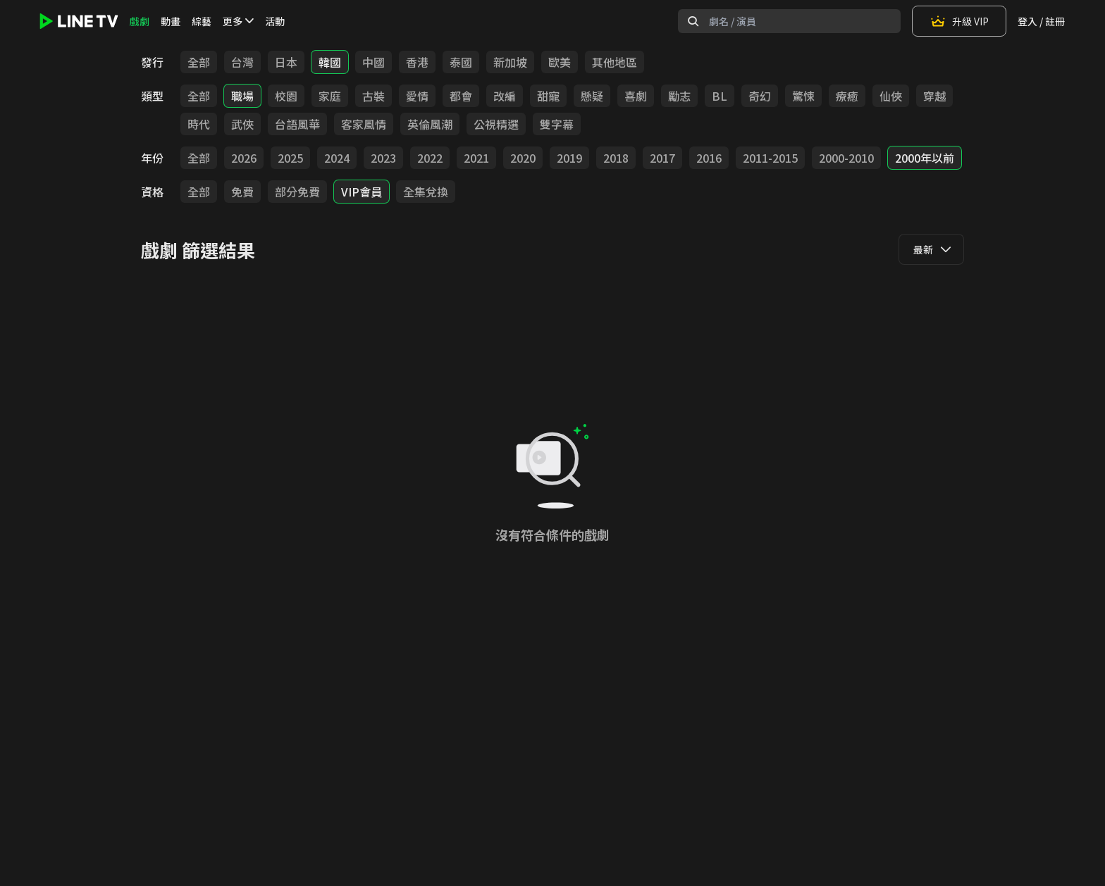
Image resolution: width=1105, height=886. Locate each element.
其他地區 (614, 62)
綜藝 (201, 21)
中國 (373, 62)
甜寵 (548, 95)
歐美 (559, 62)
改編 (504, 95)
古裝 (373, 95)
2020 (523, 157)
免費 (242, 191)
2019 (569, 157)
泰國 (461, 62)
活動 (275, 21)
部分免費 (297, 191)
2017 (662, 157)
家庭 (330, 95)
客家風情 (363, 124)
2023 (383, 157)
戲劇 (139, 21)
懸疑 (592, 95)
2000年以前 (924, 157)
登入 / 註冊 (1041, 21)
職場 (242, 95)
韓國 (330, 62)
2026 (244, 157)
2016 (709, 157)
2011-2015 (770, 157)
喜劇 (635, 95)
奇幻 (759, 95)
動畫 (170, 21)
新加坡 (510, 62)
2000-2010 (846, 157)
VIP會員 (361, 191)
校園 (286, 95)
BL (719, 95)
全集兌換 (425, 191)
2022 (430, 157)
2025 (290, 157)
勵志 (679, 95)
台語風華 (297, 124)
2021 (476, 157)
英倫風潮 (429, 124)
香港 (417, 62)
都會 (461, 95)
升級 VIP (959, 21)
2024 (337, 157)
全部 (198, 62)
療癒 (847, 95)
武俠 (242, 124)
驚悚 (803, 95)
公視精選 (496, 124)
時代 (198, 124)
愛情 (417, 95)
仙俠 (890, 95)
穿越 (934, 95)
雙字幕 (557, 124)
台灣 (242, 62)
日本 (286, 62)
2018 (616, 157)
